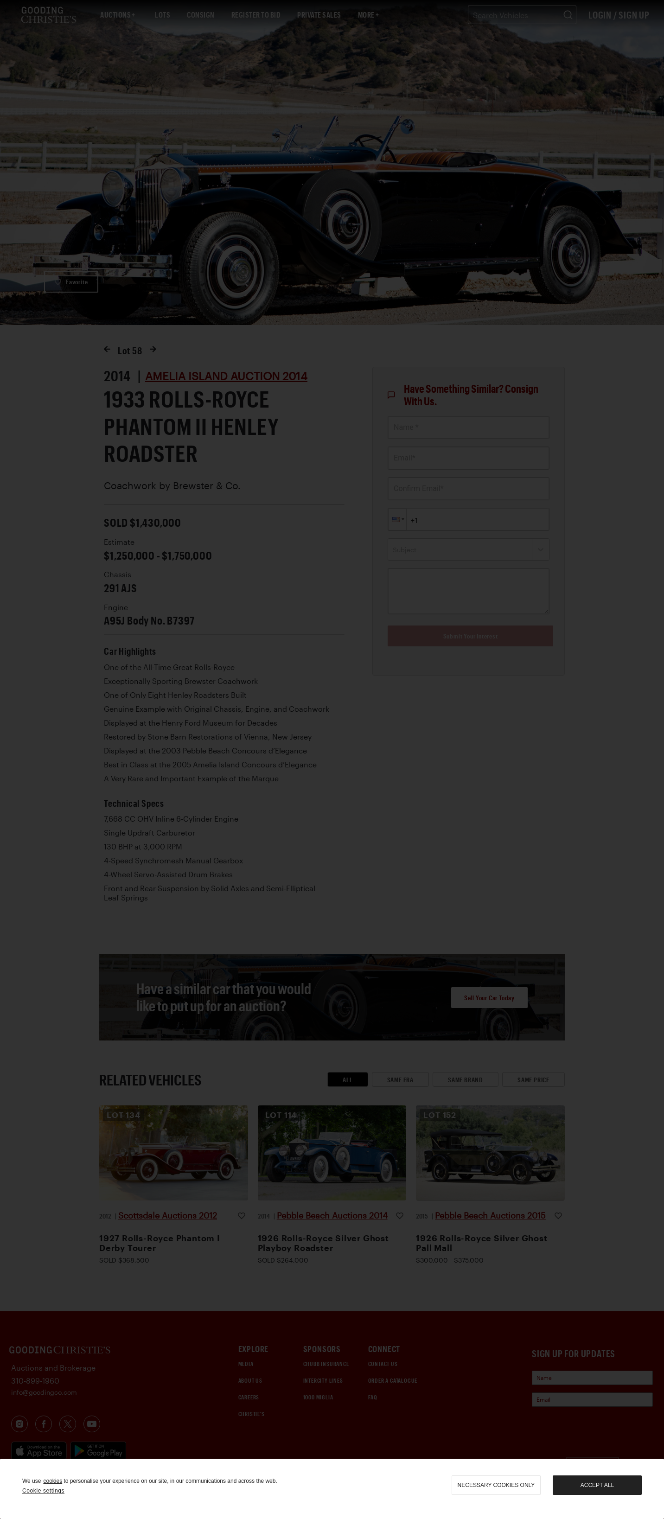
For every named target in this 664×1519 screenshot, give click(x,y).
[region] (332, 1489)
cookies (52, 1481)
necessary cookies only (496, 1485)
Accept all (597, 1485)
